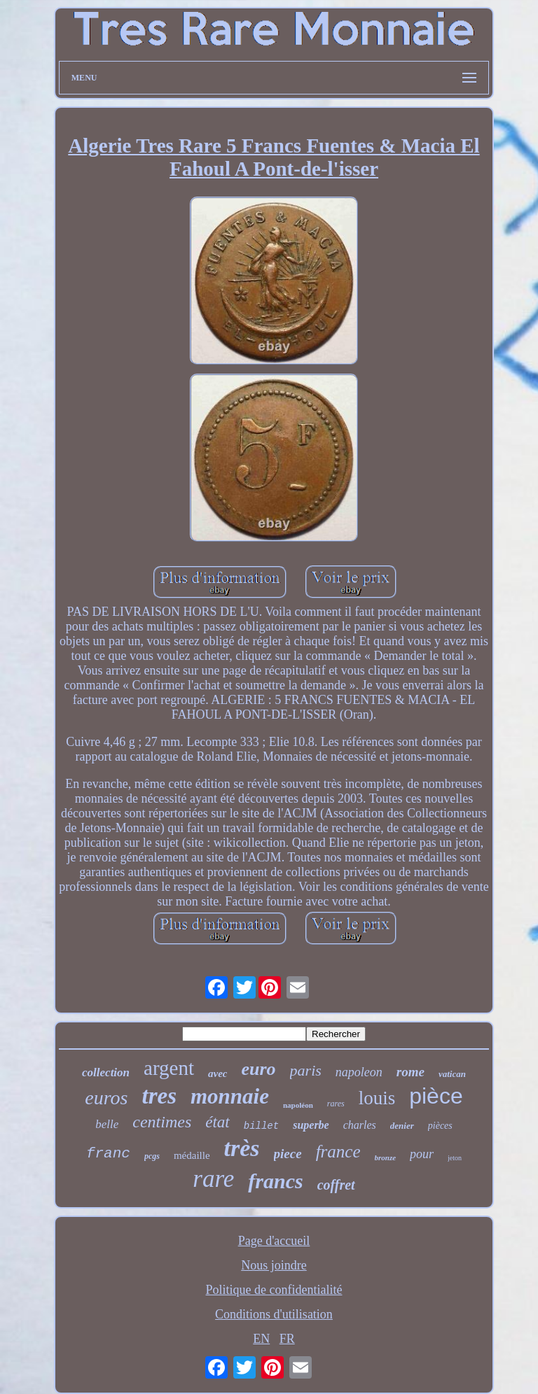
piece (288, 1153)
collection (106, 1072)
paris (306, 1070)
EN (261, 1339)
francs (275, 1180)
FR (287, 1339)
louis (377, 1097)
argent (169, 1068)
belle (106, 1124)
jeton (455, 1158)
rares (336, 1103)
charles (359, 1125)
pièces (440, 1125)
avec (217, 1073)
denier (402, 1125)
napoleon (359, 1072)
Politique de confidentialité (274, 1290)
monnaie (230, 1096)
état (217, 1122)
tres (159, 1095)
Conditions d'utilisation (274, 1314)
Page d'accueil (274, 1241)
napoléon (298, 1105)
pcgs (152, 1156)
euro (258, 1069)
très (242, 1148)
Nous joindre (274, 1265)
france (338, 1151)
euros (106, 1097)
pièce (436, 1095)
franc (108, 1154)
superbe (311, 1125)
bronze (385, 1157)
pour (422, 1154)
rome (410, 1071)
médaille (192, 1155)
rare (213, 1178)
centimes (161, 1122)
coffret (336, 1184)
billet (261, 1126)
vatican (452, 1074)
